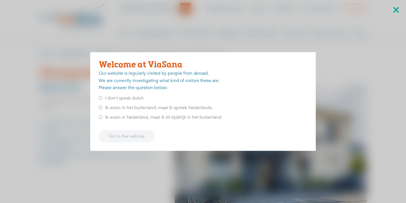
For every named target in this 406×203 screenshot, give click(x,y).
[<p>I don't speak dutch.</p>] (100, 98)
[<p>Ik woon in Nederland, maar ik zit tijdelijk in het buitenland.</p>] (100, 117)
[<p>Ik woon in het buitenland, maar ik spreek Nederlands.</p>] (100, 107)
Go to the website (127, 136)
